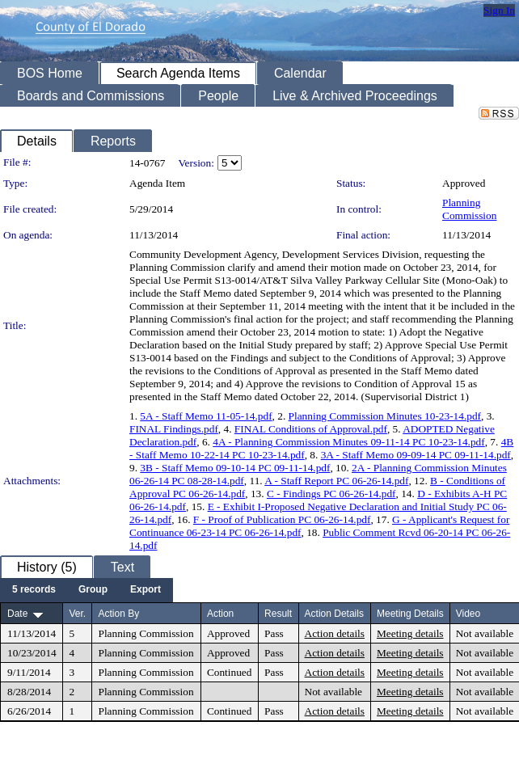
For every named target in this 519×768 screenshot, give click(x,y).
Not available (484, 633)
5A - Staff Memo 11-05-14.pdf (206, 416)
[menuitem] (34, 590)
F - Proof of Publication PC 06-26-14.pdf (282, 519)
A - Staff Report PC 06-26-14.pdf (336, 481)
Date (17, 613)
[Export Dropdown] (145, 590)
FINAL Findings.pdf (173, 429)
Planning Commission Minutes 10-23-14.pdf (385, 416)
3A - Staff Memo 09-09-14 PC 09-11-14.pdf (416, 455)
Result (278, 613)
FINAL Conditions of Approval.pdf (310, 429)
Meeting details (410, 633)
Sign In (499, 10)
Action (220, 613)
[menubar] (86, 590)
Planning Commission (469, 209)
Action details (335, 633)
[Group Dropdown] (93, 590)
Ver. (77, 613)
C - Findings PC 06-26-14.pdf (331, 493)
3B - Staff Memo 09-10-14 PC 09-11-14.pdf (235, 468)
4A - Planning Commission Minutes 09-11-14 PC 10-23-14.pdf (348, 442)
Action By (118, 613)
